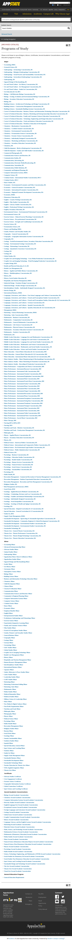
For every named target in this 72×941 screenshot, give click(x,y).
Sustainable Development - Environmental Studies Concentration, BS (25, 526)
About (5, 14)
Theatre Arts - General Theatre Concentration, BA (19, 531)
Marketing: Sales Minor (11, 687)
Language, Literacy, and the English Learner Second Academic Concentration (27, 822)
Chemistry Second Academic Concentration (17, 797)
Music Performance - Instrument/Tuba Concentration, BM (21, 408)
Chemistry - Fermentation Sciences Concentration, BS (20, 133)
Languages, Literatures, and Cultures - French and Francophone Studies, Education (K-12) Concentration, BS (37, 300)
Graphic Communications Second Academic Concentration (21, 817)
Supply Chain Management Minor (14, 755)
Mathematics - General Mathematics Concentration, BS (21, 322)
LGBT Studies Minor (10, 679)
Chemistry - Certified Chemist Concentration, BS (19, 128)
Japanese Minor (9, 669)
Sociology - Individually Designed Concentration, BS (20, 499)
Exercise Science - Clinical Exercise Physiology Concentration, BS (23, 217)
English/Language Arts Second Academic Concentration (21, 805)
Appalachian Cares (8, 894)
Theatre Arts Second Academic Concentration (18, 869)
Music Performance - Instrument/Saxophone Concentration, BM (23, 398)
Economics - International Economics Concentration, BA (21, 190)
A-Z (41, 9)
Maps (30, 901)
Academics (38, 14)
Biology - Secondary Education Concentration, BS (19, 99)
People (59, 5)
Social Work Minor (10, 733)
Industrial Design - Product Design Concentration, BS (20, 285)
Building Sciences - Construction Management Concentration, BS (23, 106)
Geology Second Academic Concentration (16, 812)
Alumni (30, 9)
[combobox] (36, 19)
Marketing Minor (9, 682)
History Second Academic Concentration (16, 819)
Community (35, 9)
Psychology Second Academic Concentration (17, 849)
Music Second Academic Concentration (16, 839)
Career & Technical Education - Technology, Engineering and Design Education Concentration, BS (33, 119)
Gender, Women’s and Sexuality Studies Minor (18, 633)
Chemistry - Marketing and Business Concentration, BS (21, 141)
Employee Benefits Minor (11, 611)
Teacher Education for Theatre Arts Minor (17, 765)
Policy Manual (42, 909)
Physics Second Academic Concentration (16, 846)
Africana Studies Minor (11, 549)
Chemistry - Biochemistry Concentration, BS (17, 126)
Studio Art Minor (9, 753)
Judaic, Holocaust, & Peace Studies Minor (16, 672)
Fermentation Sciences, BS (12, 226)
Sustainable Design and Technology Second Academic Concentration (24, 864)
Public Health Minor (10, 723)
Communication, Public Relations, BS (15, 168)
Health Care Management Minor (14, 655)
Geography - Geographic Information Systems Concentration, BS (23, 236)
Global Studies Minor (10, 650)
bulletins (11, 938)
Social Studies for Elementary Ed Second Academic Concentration (24, 856)
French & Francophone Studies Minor (15, 630)
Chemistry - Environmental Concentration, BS (18, 131)
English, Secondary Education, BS (14, 209)
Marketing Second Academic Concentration (17, 824)
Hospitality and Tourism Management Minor (17, 660)
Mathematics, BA (9, 334)
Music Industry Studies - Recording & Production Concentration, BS (24, 364)
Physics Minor (8, 716)
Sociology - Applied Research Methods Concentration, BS (21, 491)
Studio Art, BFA (9, 513)
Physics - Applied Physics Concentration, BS (17, 435)
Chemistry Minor (9, 581)
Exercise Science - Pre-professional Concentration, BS (20, 219)
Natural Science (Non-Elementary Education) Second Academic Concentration (27, 844)
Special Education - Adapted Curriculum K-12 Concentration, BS (23, 509)
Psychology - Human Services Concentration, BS (18, 462)
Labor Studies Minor (10, 674)
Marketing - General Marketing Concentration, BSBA (20, 312)
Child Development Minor (12, 584)
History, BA (7, 276)
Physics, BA (7, 440)
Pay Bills (41, 894)
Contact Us (28, 894)
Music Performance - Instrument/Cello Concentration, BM (21, 371)
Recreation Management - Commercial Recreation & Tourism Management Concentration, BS (32, 477)
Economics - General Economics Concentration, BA (19, 187)
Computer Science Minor (11, 601)
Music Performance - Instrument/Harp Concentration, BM (21, 386)
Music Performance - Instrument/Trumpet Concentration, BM (23, 406)
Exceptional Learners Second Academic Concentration (20, 807)
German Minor (8, 642)
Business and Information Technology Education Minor (20, 579)
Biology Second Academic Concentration (16, 795)
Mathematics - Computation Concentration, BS (18, 320)
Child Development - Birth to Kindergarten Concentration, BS (23, 148)
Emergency (28, 904)
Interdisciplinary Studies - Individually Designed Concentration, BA (24, 288)
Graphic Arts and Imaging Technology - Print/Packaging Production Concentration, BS (30, 261)
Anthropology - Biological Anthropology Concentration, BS (22, 72)
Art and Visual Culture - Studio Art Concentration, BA (20, 89)
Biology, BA (7, 101)
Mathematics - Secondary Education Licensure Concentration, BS (24, 329)
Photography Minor (10, 714)
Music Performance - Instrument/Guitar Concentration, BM (22, 383)
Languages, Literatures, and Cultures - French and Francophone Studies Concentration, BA (31, 298)
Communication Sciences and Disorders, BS (17, 155)
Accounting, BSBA (9, 65)
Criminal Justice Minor (11, 603)
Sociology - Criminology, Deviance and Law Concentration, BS (23, 494)
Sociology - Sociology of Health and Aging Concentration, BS (22, 504)
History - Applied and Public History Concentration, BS (21, 271)
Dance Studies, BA (9, 182)
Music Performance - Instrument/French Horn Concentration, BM (24, 381)
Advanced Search (6, 34)
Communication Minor (11, 591)
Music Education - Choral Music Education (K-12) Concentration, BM (25, 352)
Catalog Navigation (9, 39)
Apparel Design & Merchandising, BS (15, 82)
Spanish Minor (8, 743)
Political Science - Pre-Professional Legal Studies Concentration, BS (24, 447)
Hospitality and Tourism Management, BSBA (17, 280)
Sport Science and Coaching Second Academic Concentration (22, 861)
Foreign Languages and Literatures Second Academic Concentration (24, 810)
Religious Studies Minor (11, 728)
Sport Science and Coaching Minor (14, 748)
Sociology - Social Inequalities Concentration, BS (18, 501)
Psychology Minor (9, 721)
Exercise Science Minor (11, 620)
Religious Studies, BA (10, 484)
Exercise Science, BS (10, 224)
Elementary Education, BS (12, 197)
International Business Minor (13, 667)
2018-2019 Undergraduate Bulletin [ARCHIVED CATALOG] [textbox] (21, 19)
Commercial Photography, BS (13, 153)
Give (68, 9)
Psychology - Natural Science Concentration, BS (18, 464)
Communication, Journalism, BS (14, 165)
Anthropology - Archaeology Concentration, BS (18, 69)
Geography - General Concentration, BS (16, 234)
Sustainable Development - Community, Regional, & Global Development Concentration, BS (32, 521)
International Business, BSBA (13, 293)
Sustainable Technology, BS (12, 528)
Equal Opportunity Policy (42, 903)
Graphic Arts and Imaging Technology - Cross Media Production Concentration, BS (29, 258)
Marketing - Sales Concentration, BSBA (16, 315)
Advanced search (66, 5)
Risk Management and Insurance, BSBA (16, 486)
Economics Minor (9, 608)
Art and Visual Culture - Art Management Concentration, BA (22, 87)
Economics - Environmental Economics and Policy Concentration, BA (25, 185)
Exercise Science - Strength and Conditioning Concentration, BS (23, 222)
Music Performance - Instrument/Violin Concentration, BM (22, 413)
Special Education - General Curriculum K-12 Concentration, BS (23, 511)
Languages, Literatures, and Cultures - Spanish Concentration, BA (24, 305)
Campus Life (49, 14)
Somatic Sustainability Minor (13, 738)
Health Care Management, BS (13, 268)
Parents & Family (15, 9)
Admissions (27, 14)
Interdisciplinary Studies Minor (13, 664)
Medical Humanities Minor (12, 694)
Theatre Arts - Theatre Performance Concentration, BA (20, 533)
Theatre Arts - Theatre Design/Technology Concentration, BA (22, 536)
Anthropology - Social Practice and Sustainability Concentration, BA (24, 74)
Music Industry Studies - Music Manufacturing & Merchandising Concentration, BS (29, 359)
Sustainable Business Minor (12, 758)
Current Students (6, 9)
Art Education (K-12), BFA (12, 92)
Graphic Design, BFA (10, 263)
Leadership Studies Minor (12, 677)
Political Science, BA (10, 452)
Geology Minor (8, 640)
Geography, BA (8, 239)
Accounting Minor (9, 544)
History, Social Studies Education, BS (15, 278)
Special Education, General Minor (14, 745)
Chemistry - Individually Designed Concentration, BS (20, 138)
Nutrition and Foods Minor (12, 709)
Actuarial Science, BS (10, 67)
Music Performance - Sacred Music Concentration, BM (20, 418)
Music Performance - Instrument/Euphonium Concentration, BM (23, 376)
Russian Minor (8, 731)
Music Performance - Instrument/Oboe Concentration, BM (21, 388)
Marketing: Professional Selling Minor (15, 684)
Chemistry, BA (8, 145)
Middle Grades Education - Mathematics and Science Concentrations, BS (26, 344)
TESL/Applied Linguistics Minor (14, 768)
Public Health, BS (9, 474)
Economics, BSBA (9, 195)
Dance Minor (8, 606)
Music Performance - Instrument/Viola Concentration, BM (21, 410)
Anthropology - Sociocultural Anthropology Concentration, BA (23, 77)
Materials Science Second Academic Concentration (19, 827)
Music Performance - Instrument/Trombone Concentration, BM (23, 403)
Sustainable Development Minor (13, 760)
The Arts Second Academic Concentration (16, 866)
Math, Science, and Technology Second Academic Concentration (23, 829)
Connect (58, 893)
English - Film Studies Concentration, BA (16, 202)
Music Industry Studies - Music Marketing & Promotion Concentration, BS (26, 361)
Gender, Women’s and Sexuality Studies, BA (17, 231)
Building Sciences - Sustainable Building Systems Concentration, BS (24, 109)
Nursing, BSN (8, 425)
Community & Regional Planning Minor (16, 596)
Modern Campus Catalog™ (56, 938)
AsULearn (45, 9)
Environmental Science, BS (12, 214)
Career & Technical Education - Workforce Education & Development (25, 123)
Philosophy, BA (8, 433)
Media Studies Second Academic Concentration (18, 837)
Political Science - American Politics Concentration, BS (20, 442)
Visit (16, 14)
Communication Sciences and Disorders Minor (18, 593)
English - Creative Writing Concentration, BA (18, 199)
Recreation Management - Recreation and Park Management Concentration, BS (28, 482)
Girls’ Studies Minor (10, 647)
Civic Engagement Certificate (13, 779)
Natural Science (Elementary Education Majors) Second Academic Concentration (28, 841)
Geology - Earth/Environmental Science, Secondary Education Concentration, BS (28, 241)
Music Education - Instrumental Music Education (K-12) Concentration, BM (27, 356)
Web (54, 5)
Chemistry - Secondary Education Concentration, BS (20, 143)
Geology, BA (8, 251)
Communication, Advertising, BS (14, 160)
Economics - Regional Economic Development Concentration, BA (23, 192)
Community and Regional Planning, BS (16, 170)
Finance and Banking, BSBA (12, 229)
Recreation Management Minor (13, 726)
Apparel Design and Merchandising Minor (17, 562)
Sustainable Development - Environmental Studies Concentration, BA (25, 523)
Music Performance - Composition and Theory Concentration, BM (24, 366)
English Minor (8, 613)
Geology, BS (7, 253)
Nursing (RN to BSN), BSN (12, 423)
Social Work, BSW (9, 489)
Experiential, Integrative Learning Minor (16, 623)
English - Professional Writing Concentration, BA (19, 207)
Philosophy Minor (9, 711)
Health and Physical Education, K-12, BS (16, 266)
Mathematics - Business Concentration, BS (17, 317)
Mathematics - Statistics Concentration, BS (17, 332)
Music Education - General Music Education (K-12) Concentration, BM (25, 354)
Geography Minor (9, 637)
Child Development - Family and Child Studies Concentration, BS (24, 150)
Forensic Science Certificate (12, 781)
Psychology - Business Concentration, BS (16, 455)
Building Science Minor (11, 576)
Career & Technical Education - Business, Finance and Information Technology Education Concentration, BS (37, 111)
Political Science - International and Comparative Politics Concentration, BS (27, 445)
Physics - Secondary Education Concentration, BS (19, 437)
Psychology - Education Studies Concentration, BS (19, 457)
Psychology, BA (8, 472)
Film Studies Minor (10, 628)
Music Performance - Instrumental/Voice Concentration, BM (22, 415)
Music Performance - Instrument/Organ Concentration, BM (22, 391)
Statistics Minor (9, 750)
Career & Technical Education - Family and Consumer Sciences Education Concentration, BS (32, 116)
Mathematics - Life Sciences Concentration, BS (18, 325)
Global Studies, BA (9, 256)
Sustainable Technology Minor (13, 763)
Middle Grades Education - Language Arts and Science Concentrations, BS (26, 339)
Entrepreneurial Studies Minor (13, 615)
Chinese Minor (8, 586)
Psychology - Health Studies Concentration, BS (18, 459)
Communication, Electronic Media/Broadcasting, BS (20, 163)
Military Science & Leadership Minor (15, 699)
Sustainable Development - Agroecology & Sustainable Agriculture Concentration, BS (29, 518)
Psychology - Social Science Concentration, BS (18, 467)
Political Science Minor (11, 719)
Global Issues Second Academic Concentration (18, 814)
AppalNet (51, 9)
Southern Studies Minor (11, 741)
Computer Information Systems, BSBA (15, 172)
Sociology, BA (8, 506)
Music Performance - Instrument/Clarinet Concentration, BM (22, 374)
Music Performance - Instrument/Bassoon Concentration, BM (22, 369)
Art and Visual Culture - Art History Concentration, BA (21, 84)
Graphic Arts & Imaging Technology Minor (17, 652)
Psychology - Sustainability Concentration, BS (18, 469)
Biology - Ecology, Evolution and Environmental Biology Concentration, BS (26, 96)
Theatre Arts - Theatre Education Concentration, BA (20, 538)
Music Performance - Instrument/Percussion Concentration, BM (23, 393)
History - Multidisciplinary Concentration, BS (18, 273)
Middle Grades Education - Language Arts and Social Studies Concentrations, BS (28, 342)
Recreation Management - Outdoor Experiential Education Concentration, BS (27, 479)
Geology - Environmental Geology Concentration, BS (20, 244)
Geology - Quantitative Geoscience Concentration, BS (20, 249)
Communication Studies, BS (12, 158)
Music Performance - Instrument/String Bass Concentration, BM (23, 401)
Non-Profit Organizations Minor (14, 706)
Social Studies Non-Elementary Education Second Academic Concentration (26, 859)
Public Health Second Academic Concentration (18, 851)
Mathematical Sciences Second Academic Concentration (21, 832)
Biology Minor (8, 574)
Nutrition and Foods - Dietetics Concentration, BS (19, 428)
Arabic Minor (8, 564)
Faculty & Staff (23, 9)
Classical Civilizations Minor (12, 588)
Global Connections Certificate (13, 786)
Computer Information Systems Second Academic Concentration (23, 800)
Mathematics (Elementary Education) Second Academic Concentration (25, 834)
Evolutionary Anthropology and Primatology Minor (19, 618)
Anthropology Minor (10, 554)
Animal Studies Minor (10, 552)
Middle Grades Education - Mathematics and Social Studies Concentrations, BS (28, 347)
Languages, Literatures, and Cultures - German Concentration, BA (24, 302)
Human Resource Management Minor (15, 662)
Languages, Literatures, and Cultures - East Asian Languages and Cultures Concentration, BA (32, 295)
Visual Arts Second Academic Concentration (17, 871)
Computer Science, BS (10, 175)
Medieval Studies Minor (11, 696)
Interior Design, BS (10, 290)
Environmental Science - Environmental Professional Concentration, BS (25, 212)
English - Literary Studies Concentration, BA (17, 204)
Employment (61, 9)
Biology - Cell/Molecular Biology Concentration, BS (19, 94)
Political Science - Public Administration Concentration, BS (22, 450)
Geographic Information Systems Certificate (17, 784)
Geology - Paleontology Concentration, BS (16, 246)
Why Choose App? (62, 14)
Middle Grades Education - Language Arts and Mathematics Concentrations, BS (28, 337)
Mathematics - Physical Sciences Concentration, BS (19, 327)
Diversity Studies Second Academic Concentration (19, 802)
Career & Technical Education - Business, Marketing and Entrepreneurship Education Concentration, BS (35, 114)
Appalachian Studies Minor (12, 559)
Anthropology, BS (9, 79)
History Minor (8, 657)
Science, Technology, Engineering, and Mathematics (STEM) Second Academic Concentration (32, 854)
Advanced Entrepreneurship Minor (14, 547)
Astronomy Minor (9, 569)
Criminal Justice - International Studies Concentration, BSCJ (22, 177)
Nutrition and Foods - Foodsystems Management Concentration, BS (24, 430)
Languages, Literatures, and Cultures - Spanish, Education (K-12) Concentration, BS (29, 307)
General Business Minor (11, 635)
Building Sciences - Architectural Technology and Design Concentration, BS (26, 104)
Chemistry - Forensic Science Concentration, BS (18, 136)
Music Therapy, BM (10, 420)
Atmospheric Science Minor (12, 571)
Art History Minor (9, 566)
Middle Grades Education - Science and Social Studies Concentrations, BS (26, 349)
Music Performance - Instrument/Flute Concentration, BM (21, 379)
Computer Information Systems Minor (15, 598)
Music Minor (8, 701)
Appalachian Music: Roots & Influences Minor (18, 557)
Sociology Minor (9, 736)
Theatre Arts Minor (10, 770)
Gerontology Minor (10, 645)
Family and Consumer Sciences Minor (15, 625)
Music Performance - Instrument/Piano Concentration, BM (22, 396)
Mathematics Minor (10, 689)
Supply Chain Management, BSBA (14, 516)
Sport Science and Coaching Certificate (16, 789)
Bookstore (29, 897)
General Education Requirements (14, 877)
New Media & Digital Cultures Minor (15, 704)
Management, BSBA (10, 310)
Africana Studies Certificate (12, 776)
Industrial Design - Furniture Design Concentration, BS (20, 283)
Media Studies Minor (10, 692)
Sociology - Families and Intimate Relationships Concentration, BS (24, 496)
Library (56, 9)
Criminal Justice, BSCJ (11, 180)
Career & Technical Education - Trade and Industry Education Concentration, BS (28, 121)
